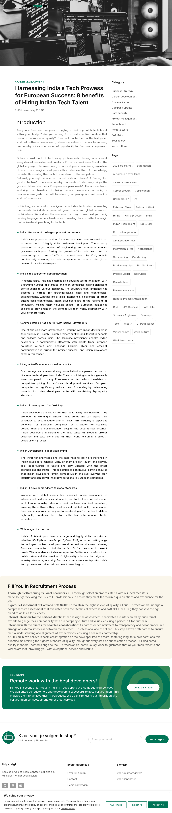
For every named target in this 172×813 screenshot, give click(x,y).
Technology (119, 140)
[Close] (170, 792)
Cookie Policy (68, 808)
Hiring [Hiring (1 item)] (116, 215)
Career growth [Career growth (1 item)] (122, 190)
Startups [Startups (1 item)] (146, 315)
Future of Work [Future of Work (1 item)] (145, 207)
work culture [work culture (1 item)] (141, 332)
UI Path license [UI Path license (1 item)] (146, 323)
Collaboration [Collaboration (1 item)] (121, 198)
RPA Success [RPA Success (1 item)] (130, 307)
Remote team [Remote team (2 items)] (121, 282)
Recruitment (119, 124)
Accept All (158, 804)
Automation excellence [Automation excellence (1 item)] (126, 174)
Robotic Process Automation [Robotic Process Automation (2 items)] (130, 298)
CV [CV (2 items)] (135, 198)
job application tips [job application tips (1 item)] (124, 240)
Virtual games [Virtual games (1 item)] (121, 332)
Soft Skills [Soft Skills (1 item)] (149, 307)
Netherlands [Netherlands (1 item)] (145, 248)
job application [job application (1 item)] (128, 232)
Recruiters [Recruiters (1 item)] (140, 273)
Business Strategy (122, 91)
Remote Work (120, 129)
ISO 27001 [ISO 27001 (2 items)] (146, 223)
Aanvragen (157, 739)
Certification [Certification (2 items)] (142, 190)
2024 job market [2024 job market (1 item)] (123, 165)
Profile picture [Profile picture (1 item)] (145, 265)
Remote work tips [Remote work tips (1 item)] (123, 290)
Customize (116, 804)
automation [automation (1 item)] (144, 165)
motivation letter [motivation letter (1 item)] (123, 248)
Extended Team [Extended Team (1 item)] (122, 207)
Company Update (122, 107)
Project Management (124, 118)
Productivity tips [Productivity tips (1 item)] (123, 265)
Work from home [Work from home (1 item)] (123, 340)
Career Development (124, 96)
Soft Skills (117, 135)
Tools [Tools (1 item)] (116, 323)
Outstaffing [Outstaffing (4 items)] (139, 257)
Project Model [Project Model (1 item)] (121, 273)
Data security (119, 113)
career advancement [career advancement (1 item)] (125, 182)
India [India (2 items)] (149, 215)
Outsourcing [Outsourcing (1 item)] (120, 257)
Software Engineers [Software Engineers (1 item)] (125, 315)
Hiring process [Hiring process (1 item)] (133, 215)
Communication (121, 102)
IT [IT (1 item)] (114, 232)
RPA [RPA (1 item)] (115, 307)
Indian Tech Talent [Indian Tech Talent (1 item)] (124, 223)
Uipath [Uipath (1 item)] (128, 323)
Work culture (119, 146)
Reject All (137, 804)
